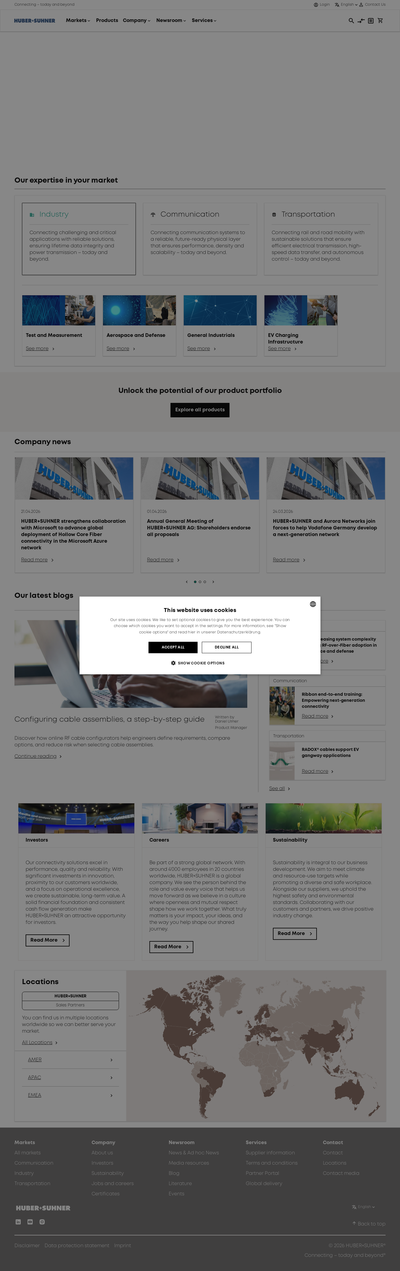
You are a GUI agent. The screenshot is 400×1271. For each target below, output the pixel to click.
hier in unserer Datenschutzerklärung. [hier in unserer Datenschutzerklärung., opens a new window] (224, 632)
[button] (200, 663)
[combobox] (313, 604)
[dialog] (200, 635)
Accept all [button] (173, 647)
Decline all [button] (227, 647)
